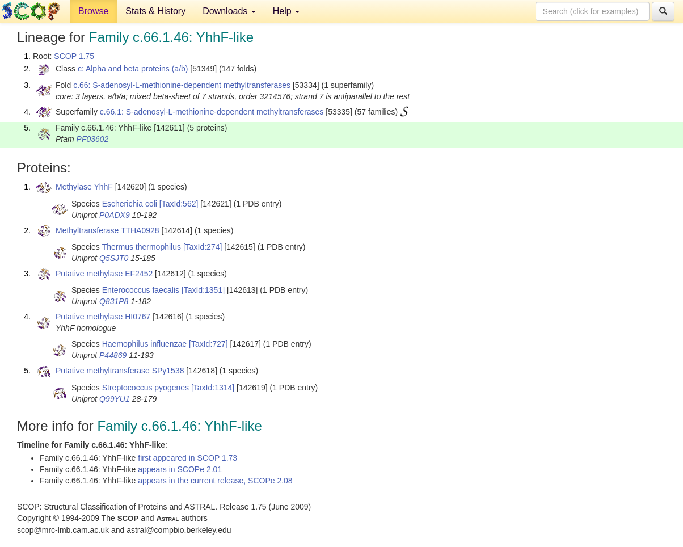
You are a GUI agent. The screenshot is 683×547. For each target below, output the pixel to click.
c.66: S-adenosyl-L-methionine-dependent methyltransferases (181, 85)
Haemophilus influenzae (144, 343)
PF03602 (93, 139)
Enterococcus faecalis (140, 289)
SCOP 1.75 (74, 56)
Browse (93, 11)
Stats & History (155, 11)
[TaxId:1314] (212, 387)
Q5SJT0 (113, 258)
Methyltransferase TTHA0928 (107, 230)
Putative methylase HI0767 (103, 316)
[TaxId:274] (202, 246)
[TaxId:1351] (203, 289)
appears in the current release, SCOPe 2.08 (215, 480)
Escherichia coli (129, 203)
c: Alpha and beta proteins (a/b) (133, 68)
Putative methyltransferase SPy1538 (120, 370)
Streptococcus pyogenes (145, 387)
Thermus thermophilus (141, 246)
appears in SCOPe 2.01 (180, 469)
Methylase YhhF (84, 186)
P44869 (113, 355)
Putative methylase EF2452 (104, 273)
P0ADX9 (114, 215)
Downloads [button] (229, 11)
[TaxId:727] (208, 343)
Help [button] (286, 11)
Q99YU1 (114, 398)
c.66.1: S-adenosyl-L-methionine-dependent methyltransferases (212, 111)
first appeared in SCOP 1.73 (187, 457)
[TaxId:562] (179, 203)
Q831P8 (113, 301)
